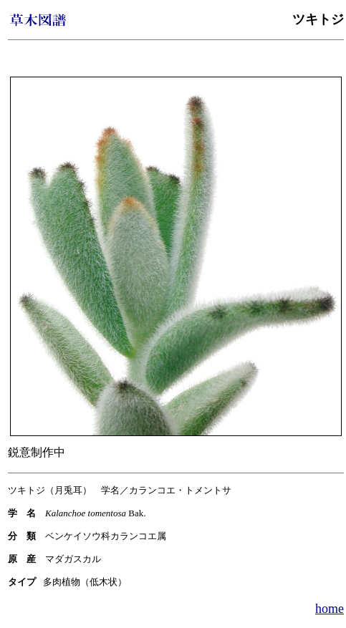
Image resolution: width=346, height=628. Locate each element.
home (329, 609)
